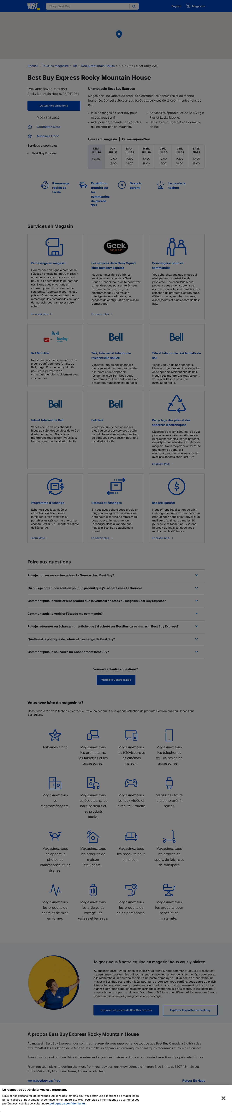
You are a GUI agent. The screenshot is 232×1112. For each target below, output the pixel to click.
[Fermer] (223, 1098)
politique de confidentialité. (68, 1103)
